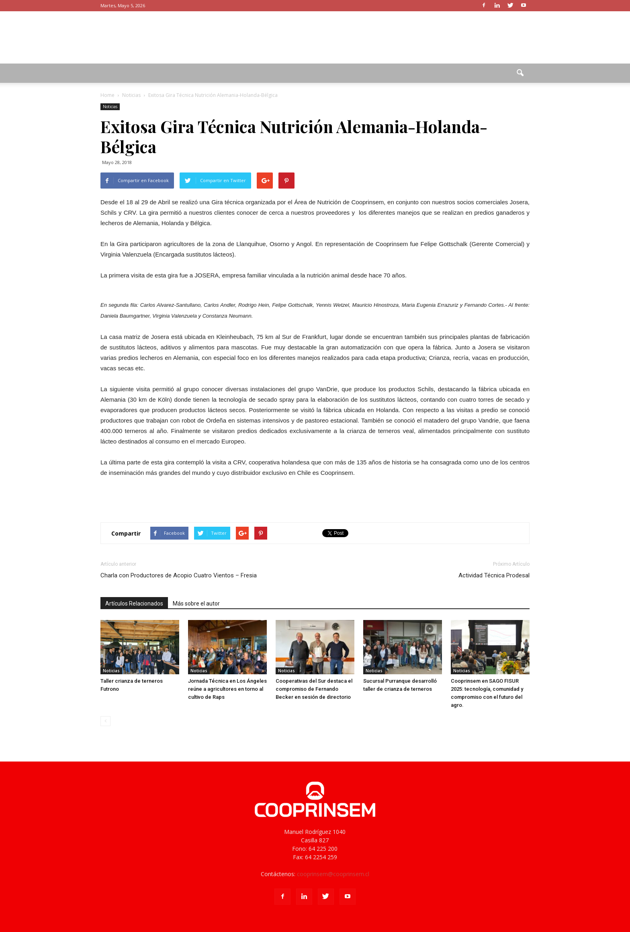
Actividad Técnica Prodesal (494, 575)
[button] (520, 73)
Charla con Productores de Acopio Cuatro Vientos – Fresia (178, 575)
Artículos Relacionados (134, 603)
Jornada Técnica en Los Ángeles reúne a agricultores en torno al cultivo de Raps (227, 689)
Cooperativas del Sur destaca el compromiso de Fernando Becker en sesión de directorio (314, 689)
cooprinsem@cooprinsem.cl (333, 874)
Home (107, 95)
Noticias (110, 106)
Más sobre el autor (196, 603)
